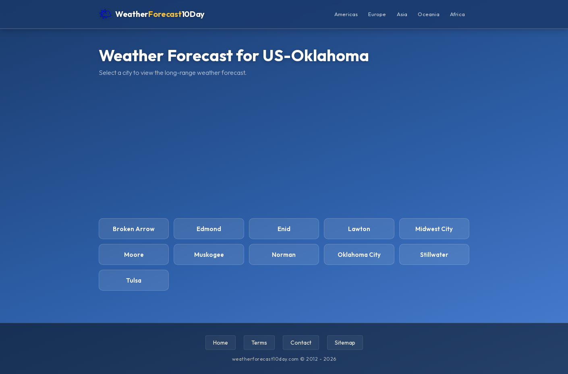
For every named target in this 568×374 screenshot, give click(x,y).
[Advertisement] (284, 147)
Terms (259, 342)
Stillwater (434, 254)
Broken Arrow (134, 229)
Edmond (209, 229)
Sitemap (345, 342)
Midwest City (434, 229)
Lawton (359, 229)
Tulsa (133, 280)
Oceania (428, 14)
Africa (457, 14)
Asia (402, 14)
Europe (377, 14)
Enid (284, 229)
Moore (134, 254)
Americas (346, 14)
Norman (284, 254)
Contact (300, 342)
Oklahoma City (359, 254)
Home (220, 342)
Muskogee (209, 254)
